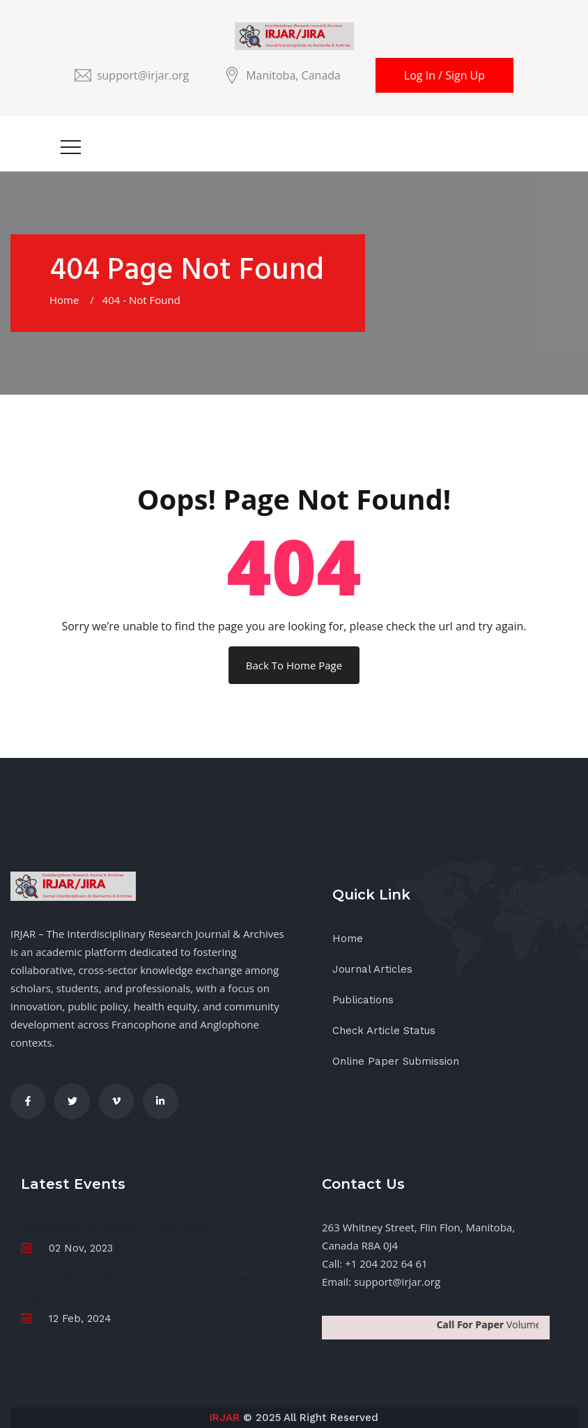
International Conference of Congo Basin (114, 1227)
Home (66, 300)
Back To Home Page (294, 665)
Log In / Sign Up (444, 75)
